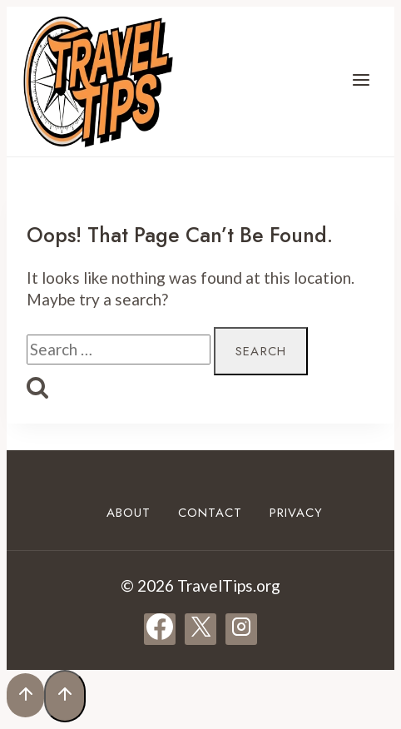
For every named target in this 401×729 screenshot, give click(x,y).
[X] (200, 629)
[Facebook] (160, 629)
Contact (210, 512)
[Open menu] (361, 81)
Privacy (296, 512)
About (128, 512)
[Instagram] (241, 629)
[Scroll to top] (25, 695)
